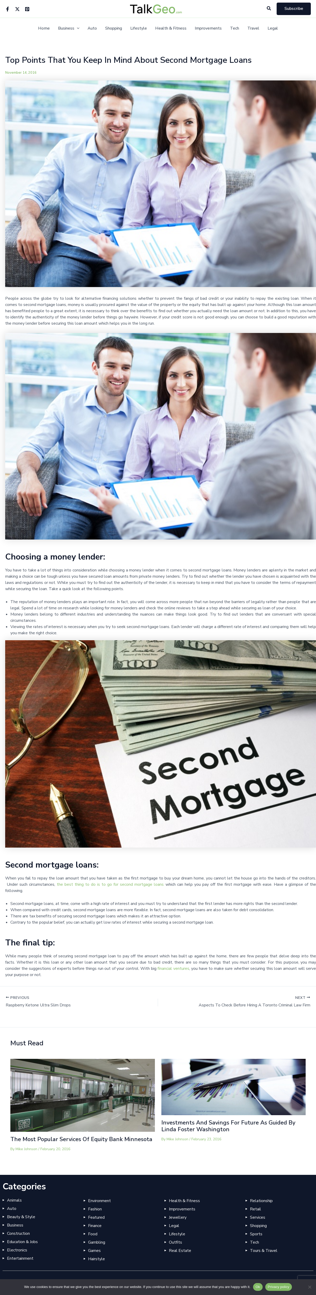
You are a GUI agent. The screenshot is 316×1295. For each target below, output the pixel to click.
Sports (256, 1235)
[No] (309, 1287)
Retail (255, 1209)
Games (94, 1252)
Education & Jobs (22, 1243)
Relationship (261, 1201)
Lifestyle (138, 28)
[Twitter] (17, 9)
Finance (95, 1226)
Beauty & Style (21, 1217)
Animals (14, 1200)
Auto (92, 28)
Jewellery (177, 1218)
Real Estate (180, 1252)
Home (44, 28)
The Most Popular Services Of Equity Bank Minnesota (81, 1139)
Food (92, 1235)
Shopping (113, 28)
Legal (273, 28)
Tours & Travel (263, 1252)
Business (69, 28)
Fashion (95, 1209)
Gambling (96, 1243)
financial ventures (173, 968)
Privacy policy (278, 1287)
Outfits (175, 1243)
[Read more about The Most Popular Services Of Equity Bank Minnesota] (82, 1095)
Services (257, 1218)
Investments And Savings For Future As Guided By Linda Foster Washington (228, 1126)
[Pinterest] (27, 9)
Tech (234, 28)
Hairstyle (96, 1260)
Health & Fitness (170, 28)
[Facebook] (7, 9)
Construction (18, 1234)
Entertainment (20, 1260)
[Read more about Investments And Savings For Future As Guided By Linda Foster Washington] (233, 1086)
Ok (258, 1287)
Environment (99, 1201)
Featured (96, 1218)
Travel (253, 28)
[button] (269, 8)
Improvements (208, 28)
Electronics (17, 1251)
